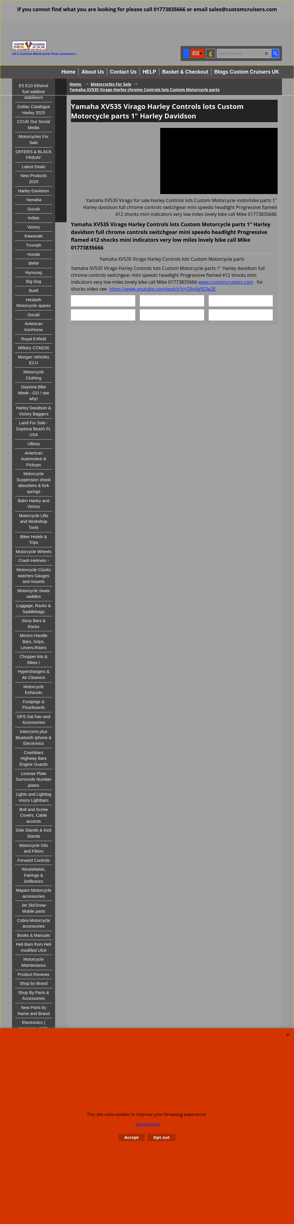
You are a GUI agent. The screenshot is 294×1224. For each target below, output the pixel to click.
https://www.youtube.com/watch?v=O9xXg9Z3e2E (162, 289)
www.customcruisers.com (225, 282)
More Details (148, 1124)
